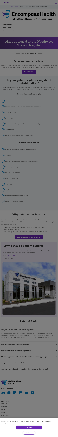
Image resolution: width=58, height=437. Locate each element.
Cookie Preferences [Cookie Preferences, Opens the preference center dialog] (29, 433)
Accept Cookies (29, 427)
